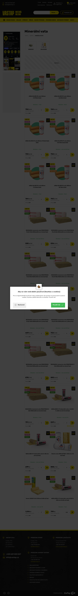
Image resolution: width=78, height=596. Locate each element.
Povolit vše (58, 305)
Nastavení (20, 305)
